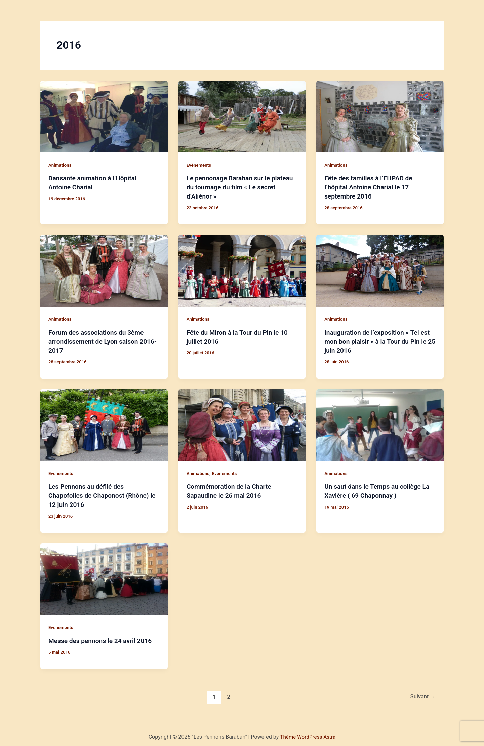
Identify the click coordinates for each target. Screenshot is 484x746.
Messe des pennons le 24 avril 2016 (102, 638)
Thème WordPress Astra (308, 734)
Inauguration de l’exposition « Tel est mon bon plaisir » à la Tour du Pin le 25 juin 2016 (379, 340)
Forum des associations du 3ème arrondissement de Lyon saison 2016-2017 (98, 340)
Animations (60, 165)
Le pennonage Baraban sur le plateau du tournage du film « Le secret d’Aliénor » (235, 187)
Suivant (422, 693)
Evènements (199, 165)
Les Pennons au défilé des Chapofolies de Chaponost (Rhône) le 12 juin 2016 (100, 493)
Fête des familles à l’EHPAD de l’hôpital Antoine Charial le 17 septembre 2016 (370, 187)
